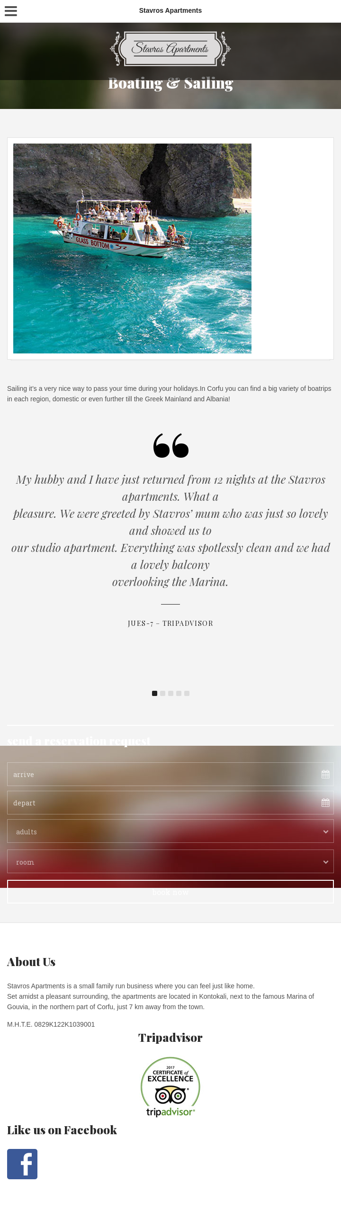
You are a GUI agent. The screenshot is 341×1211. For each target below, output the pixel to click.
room (25, 862)
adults (26, 831)
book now (171, 892)
